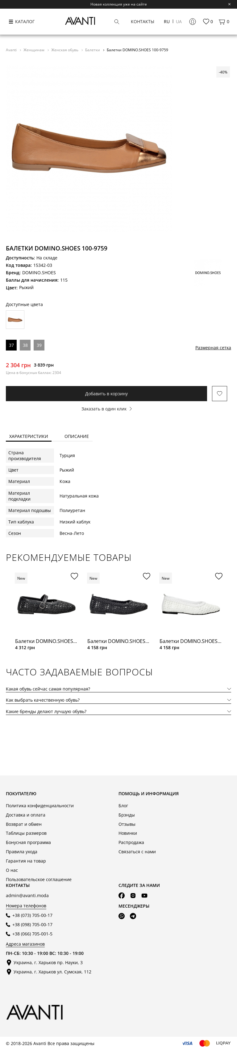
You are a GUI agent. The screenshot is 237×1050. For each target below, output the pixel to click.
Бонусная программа (28, 842)
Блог (123, 805)
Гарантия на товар (26, 861)
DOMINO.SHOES (39, 272)
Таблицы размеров (26, 833)
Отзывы (126, 824)
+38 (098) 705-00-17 (32, 924)
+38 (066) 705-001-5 (32, 934)
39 (39, 345)
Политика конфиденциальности (40, 805)
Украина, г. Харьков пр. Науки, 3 (48, 962)
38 (25, 345)
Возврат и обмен (24, 824)
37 (11, 345)
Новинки (127, 833)
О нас (12, 870)
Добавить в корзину (106, 394)
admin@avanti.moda (27, 895)
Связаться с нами (137, 852)
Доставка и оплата (25, 815)
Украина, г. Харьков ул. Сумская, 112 (52, 972)
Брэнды (126, 815)
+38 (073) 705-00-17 (32, 915)
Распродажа (131, 842)
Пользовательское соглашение (39, 879)
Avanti (12, 49)
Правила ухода (21, 852)
